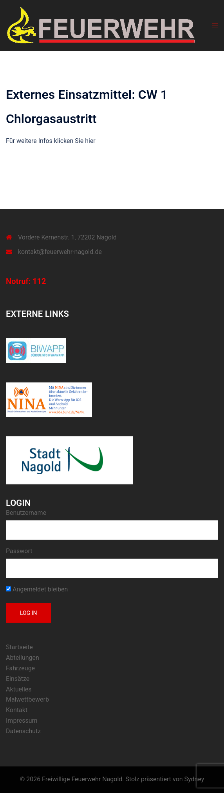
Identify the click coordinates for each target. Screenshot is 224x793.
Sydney (194, 779)
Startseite (19, 647)
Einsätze (17, 678)
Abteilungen (22, 657)
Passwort (19, 551)
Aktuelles (19, 689)
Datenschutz (23, 731)
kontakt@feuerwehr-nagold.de (60, 251)
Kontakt (16, 710)
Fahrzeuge (20, 668)
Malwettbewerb (27, 699)
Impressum (22, 720)
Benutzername (26, 512)
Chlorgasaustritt (51, 118)
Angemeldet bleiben (37, 589)
